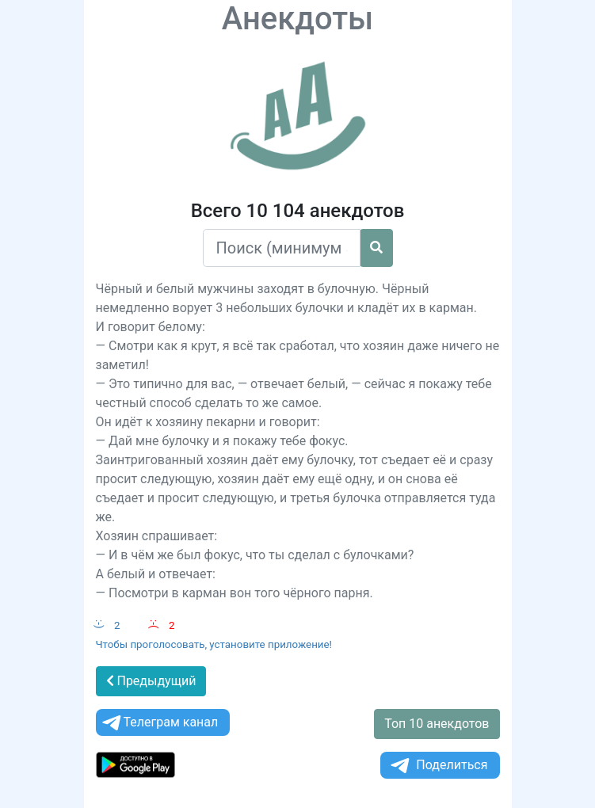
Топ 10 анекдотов (436, 723)
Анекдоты (298, 18)
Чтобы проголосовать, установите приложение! (214, 644)
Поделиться (437, 765)
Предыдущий (151, 680)
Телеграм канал (159, 723)
